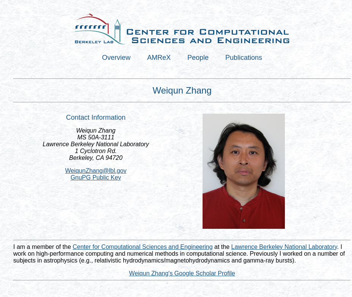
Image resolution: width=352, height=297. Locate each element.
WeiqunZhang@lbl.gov (96, 170)
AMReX (159, 57)
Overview (116, 57)
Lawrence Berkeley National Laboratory (284, 247)
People (198, 57)
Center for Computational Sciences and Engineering (143, 247)
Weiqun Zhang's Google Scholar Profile (182, 273)
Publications (243, 57)
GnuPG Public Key (96, 177)
